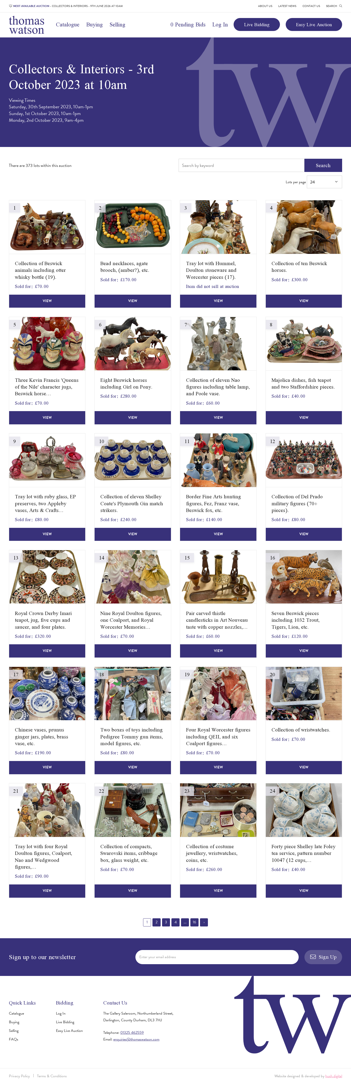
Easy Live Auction (314, 24)
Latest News (287, 6)
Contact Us (311, 6)
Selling (117, 24)
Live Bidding (257, 24)
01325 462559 (132, 1032)
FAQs (13, 1039)
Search (323, 165)
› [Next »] (204, 922)
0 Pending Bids (188, 24)
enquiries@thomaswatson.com (136, 1039)
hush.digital (333, 1076)
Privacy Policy (19, 1076)
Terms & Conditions (52, 1076)
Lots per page (314, 182)
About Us (265, 6)
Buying (94, 24)
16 (194, 922)
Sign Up (323, 956)
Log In (220, 24)
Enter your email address (157, 957)
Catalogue (67, 24)
